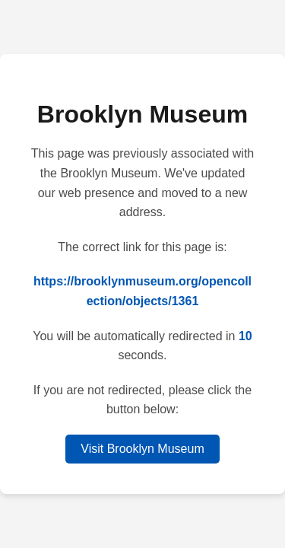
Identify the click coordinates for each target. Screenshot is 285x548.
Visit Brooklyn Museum (142, 448)
